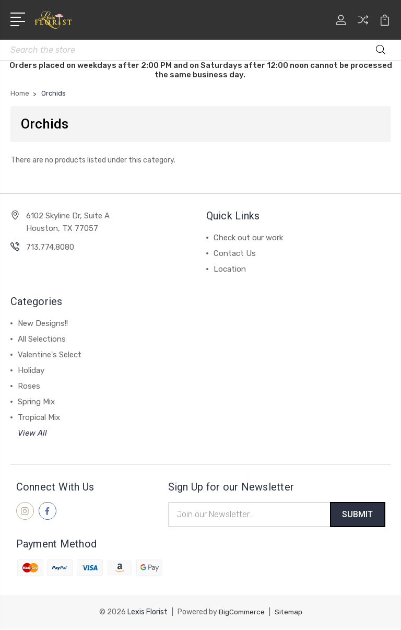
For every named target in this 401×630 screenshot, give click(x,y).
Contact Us (235, 253)
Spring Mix (36, 401)
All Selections (42, 339)
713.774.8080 (50, 247)
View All (32, 433)
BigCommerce (241, 613)
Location (230, 269)
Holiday (31, 370)
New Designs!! (43, 323)
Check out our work (248, 237)
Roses (29, 386)
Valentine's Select (49, 354)
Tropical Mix (39, 417)
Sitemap (289, 613)
